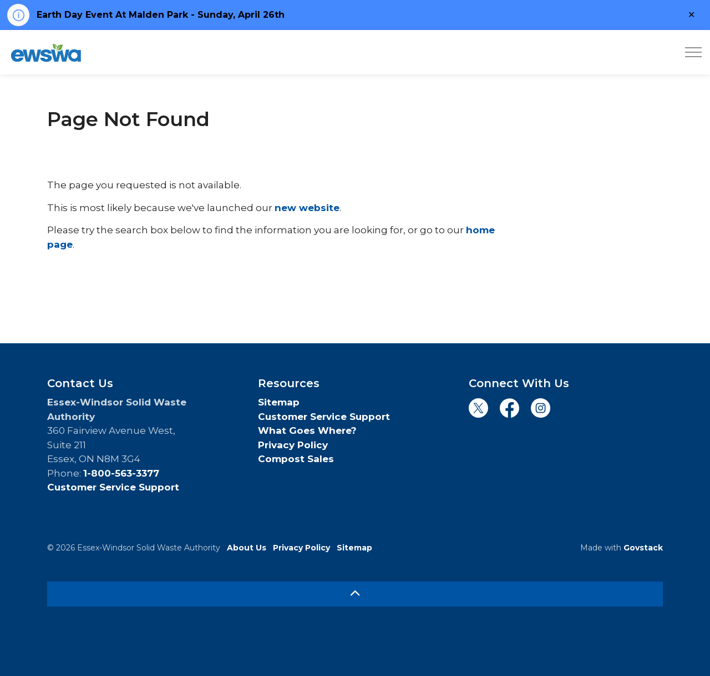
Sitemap (279, 402)
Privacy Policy (293, 444)
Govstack (643, 548)
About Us (246, 548)
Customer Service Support (113, 487)
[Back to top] (355, 594)
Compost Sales (296, 458)
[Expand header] (693, 52)
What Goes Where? (307, 430)
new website (307, 207)
